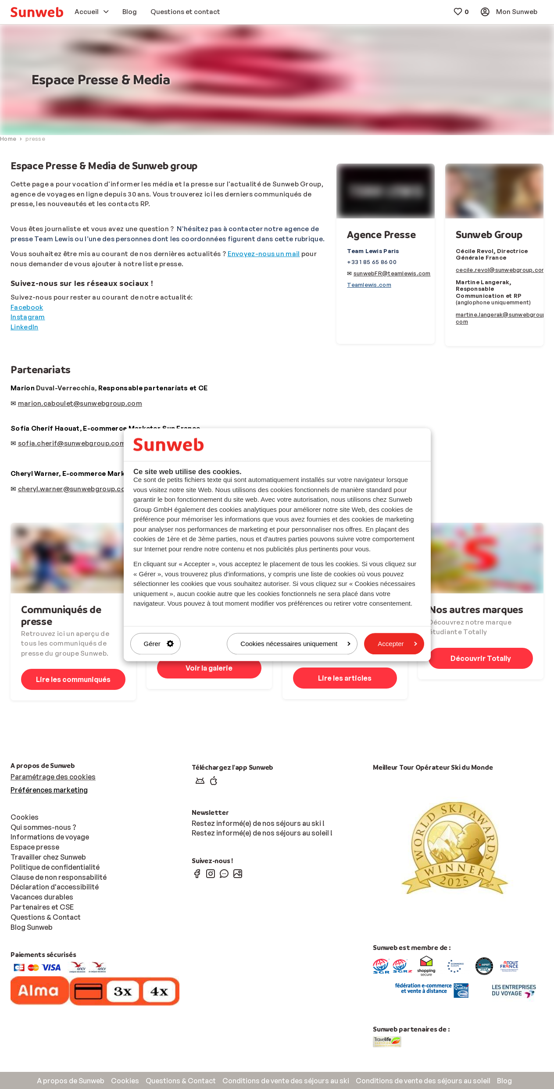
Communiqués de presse (61, 615)
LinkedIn (24, 327)
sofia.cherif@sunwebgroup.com (72, 443)
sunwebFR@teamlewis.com (392, 273)
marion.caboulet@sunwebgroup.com (80, 403)
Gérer (159, 643)
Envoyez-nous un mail (264, 254)
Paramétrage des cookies (53, 776)
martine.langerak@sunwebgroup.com (502, 318)
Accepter (397, 643)
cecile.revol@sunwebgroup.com (501, 269)
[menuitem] (37, 12)
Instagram (28, 317)
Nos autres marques (476, 609)
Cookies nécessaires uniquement (295, 643)
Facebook (27, 307)
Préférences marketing (49, 790)
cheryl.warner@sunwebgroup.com (75, 489)
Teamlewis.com (369, 284)
